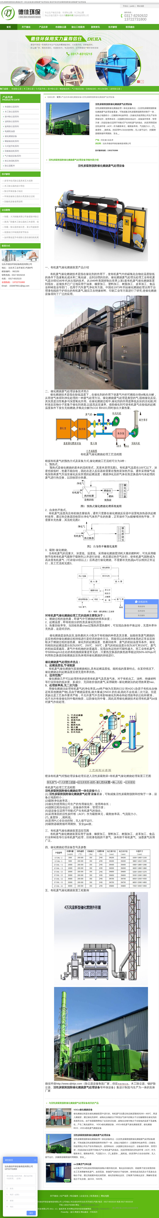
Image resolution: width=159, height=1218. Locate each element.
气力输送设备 (78, 89)
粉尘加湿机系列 (12, 161)
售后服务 (74, 1196)
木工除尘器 (29, 89)
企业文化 (84, 1196)
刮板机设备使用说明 (13, 201)
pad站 (132, 6)
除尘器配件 (10, 166)
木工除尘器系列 (12, 111)
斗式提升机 (41, 89)
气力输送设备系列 (13, 156)
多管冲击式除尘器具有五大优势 (18, 181)
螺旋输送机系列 (12, 141)
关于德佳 (26, 27)
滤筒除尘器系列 (12, 121)
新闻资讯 (95, 27)
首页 (9, 27)
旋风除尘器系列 (12, 126)
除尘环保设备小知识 (13, 191)
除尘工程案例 (78, 27)
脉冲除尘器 (53, 89)
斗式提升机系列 (12, 146)
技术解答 (112, 27)
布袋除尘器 (60, 27)
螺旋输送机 (65, 89)
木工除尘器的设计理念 (14, 186)
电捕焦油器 (10, 131)
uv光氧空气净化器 (82, 1164)
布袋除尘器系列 (12, 107)
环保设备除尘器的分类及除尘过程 (19, 196)
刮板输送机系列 (12, 151)
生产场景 (64, 1196)
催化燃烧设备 (75, 97)
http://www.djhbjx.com (90, 1205)
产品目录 (43, 27)
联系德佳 (130, 27)
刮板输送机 (91, 89)
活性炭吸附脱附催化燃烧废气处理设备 (98, 97)
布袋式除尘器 (123, 1084)
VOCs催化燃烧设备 (83, 1109)
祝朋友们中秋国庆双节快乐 (16, 232)
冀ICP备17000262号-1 (101, 1209)
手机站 (125, 6)
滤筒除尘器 (115, 89)
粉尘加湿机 (103, 89)
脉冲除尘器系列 (12, 116)
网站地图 (140, 6)
